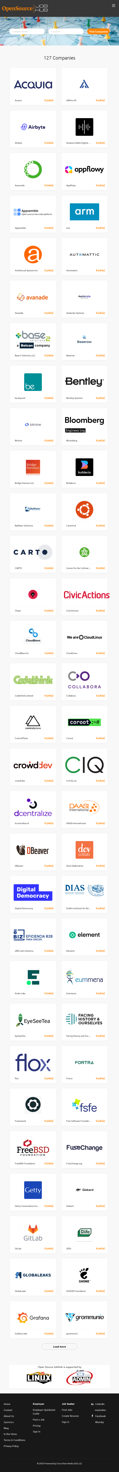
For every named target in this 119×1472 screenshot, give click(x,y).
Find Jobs (67, 1409)
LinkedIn (100, 1403)
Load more (59, 1346)
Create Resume (70, 1415)
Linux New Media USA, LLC (69, 1463)
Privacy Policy (11, 1445)
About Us (9, 1415)
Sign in (36, 1431)
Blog (6, 1427)
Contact (8, 1409)
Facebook (100, 1415)
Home (7, 1403)
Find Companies (98, 31)
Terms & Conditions (14, 1439)
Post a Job (38, 1419)
